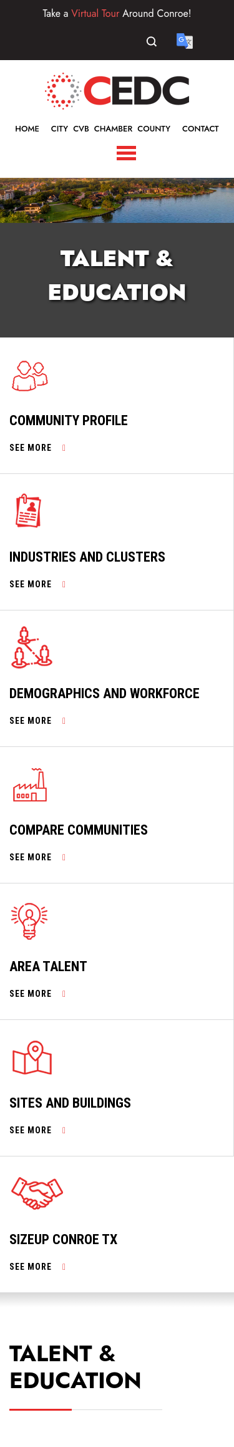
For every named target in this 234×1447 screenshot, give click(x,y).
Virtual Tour (95, 13)
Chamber (113, 129)
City (59, 129)
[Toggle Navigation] (126, 153)
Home (27, 129)
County (153, 129)
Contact (200, 129)
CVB (81, 129)
